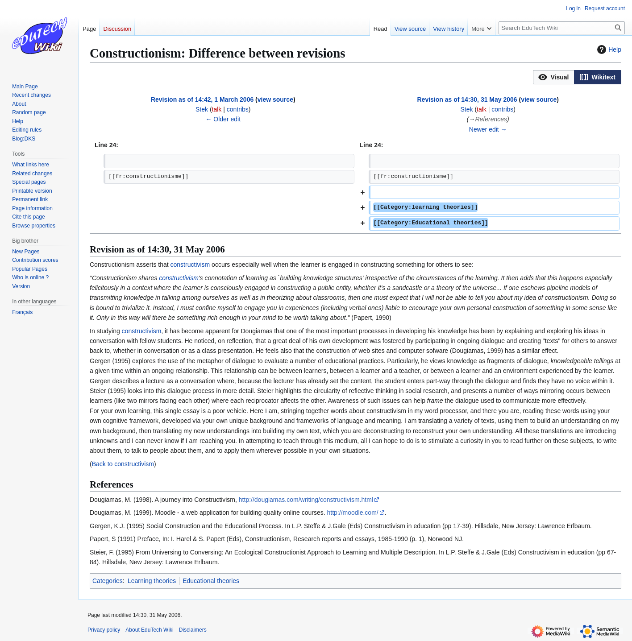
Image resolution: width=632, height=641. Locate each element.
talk (217, 109)
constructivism (190, 264)
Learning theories (152, 580)
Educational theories (211, 580)
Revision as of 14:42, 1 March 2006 (202, 99)
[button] (553, 77)
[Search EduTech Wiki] (562, 27)
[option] (553, 77)
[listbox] (577, 77)
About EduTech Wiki (149, 630)
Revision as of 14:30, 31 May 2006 (467, 99)
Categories (107, 580)
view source (275, 99)
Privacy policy (103, 630)
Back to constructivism (123, 463)
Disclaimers (193, 630)
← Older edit (223, 119)
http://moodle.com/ (352, 512)
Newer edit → (488, 129)
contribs (238, 109)
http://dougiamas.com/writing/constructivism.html (306, 499)
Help (608, 49)
